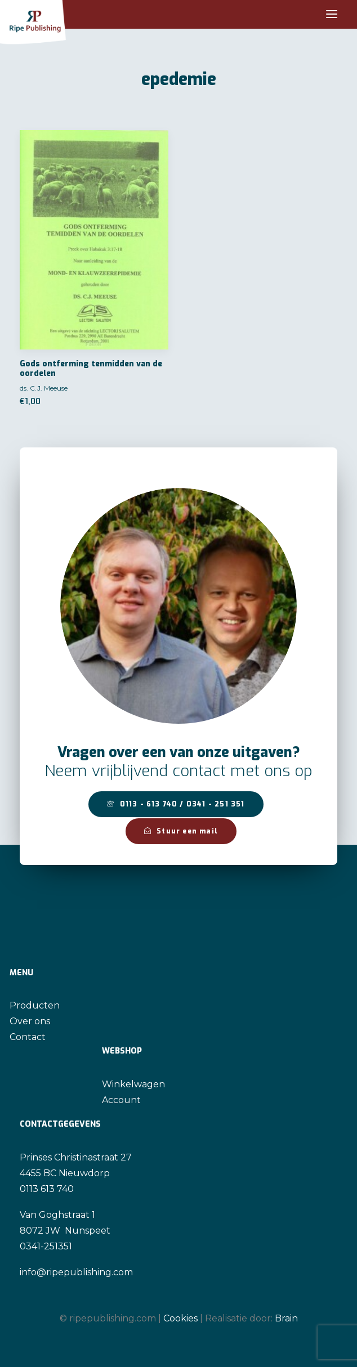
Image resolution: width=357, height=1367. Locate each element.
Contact (28, 1037)
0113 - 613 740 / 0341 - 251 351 (175, 804)
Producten (35, 1005)
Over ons (30, 1021)
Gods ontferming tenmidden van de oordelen (91, 368)
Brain (286, 1318)
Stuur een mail (181, 831)
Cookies (180, 1318)
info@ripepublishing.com (76, 1272)
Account (121, 1100)
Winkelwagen (133, 1084)
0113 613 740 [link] (47, 1189)
